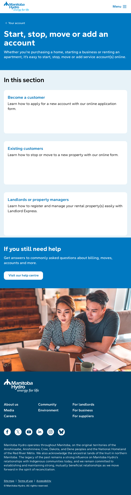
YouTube (28, 431)
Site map (9, 481)
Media (9, 410)
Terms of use (25, 481)
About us (11, 404)
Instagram (50, 431)
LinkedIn (39, 431)
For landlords (83, 404)
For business (83, 410)
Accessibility (43, 481)
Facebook (7, 431)
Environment (48, 410)
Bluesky (61, 431)
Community (47, 404)
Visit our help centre (23, 275)
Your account (16, 23)
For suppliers (83, 416)
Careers (10, 416)
